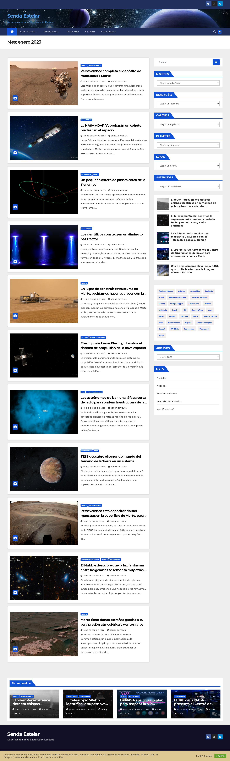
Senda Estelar (23, 16)
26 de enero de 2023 (94, 190)
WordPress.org (165, 409)
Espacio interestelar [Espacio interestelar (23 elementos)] (178, 297)
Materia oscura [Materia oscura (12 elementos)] (210, 316)
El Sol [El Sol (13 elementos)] (161, 297)
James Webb (72, 696)
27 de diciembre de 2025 (136, 709)
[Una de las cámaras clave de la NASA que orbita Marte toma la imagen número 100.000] (163, 270)
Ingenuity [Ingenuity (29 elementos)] (163, 310)
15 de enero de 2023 (94, 408)
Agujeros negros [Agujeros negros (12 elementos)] (166, 291)
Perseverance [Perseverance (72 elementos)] (174, 323)
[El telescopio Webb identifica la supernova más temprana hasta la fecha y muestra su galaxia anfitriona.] (163, 220)
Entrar (90, 31)
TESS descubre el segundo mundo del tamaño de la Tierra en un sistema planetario (111, 461)
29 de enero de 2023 (94, 136)
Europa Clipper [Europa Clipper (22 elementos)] (176, 304)
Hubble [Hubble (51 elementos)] (207, 304)
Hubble (105, 559)
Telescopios (86, 451)
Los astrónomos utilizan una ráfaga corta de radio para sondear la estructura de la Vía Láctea (113, 402)
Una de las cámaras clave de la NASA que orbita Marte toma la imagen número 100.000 (195, 269)
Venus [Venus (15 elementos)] (161, 335)
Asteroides (86, 174)
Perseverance (95, 65)
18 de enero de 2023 (94, 354)
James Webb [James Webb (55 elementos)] (197, 310)
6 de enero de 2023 (94, 630)
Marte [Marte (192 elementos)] (195, 316)
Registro (73, 31)
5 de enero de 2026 (26, 709)
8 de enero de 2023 (94, 576)
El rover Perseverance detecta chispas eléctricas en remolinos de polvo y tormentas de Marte (193, 203)
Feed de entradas (167, 393)
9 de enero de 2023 (94, 521)
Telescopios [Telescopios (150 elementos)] (189, 329)
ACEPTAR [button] (220, 756)
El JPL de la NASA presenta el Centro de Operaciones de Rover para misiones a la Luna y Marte (195, 253)
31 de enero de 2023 (94, 81)
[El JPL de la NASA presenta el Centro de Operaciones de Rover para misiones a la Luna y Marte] (163, 254)
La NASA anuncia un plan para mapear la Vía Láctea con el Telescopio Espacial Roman (190, 236)
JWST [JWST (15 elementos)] (161, 316)
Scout (95, 174)
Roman (123, 696)
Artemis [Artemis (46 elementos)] (181, 291)
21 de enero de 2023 (94, 299)
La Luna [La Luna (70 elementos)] (184, 316)
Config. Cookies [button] (204, 756)
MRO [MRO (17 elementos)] (161, 323)
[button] (214, 31)
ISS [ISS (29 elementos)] (185, 310)
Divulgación (86, 120)
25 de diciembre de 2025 (190, 709)
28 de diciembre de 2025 (82, 709)
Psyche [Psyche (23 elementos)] (188, 323)
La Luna (84, 337)
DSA (82, 392)
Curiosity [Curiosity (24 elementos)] (209, 291)
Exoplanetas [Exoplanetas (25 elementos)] (193, 304)
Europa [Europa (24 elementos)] (162, 304)
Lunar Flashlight (97, 337)
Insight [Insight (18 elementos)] (175, 310)
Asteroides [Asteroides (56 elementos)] (195, 291)
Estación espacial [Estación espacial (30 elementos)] (199, 297)
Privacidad (51, 31)
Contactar (28, 31)
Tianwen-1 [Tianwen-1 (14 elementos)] (204, 329)
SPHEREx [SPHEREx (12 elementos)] (175, 329)
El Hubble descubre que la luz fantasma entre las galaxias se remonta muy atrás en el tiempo (112, 570)
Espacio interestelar (90, 559)
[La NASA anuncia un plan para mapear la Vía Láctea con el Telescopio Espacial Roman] (163, 238)
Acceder (161, 385)
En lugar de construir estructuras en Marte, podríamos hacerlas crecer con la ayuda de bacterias (112, 293)
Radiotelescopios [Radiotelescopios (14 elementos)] (204, 323)
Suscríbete (108, 31)
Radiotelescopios (94, 392)
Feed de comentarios (169, 401)
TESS (96, 451)
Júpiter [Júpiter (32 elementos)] (172, 316)
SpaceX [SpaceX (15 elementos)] (162, 329)
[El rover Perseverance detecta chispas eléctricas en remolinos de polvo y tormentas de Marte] (163, 204)
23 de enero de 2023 (94, 245)
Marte (84, 65)
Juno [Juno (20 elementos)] (210, 310)
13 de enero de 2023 (94, 467)
